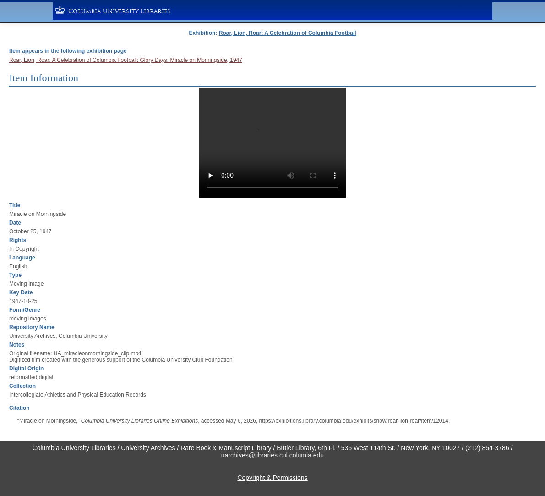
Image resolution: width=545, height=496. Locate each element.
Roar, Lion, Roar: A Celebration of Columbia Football (287, 33)
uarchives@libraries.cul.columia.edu (272, 455)
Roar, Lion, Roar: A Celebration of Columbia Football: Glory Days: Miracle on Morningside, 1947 (125, 60)
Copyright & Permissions (272, 477)
